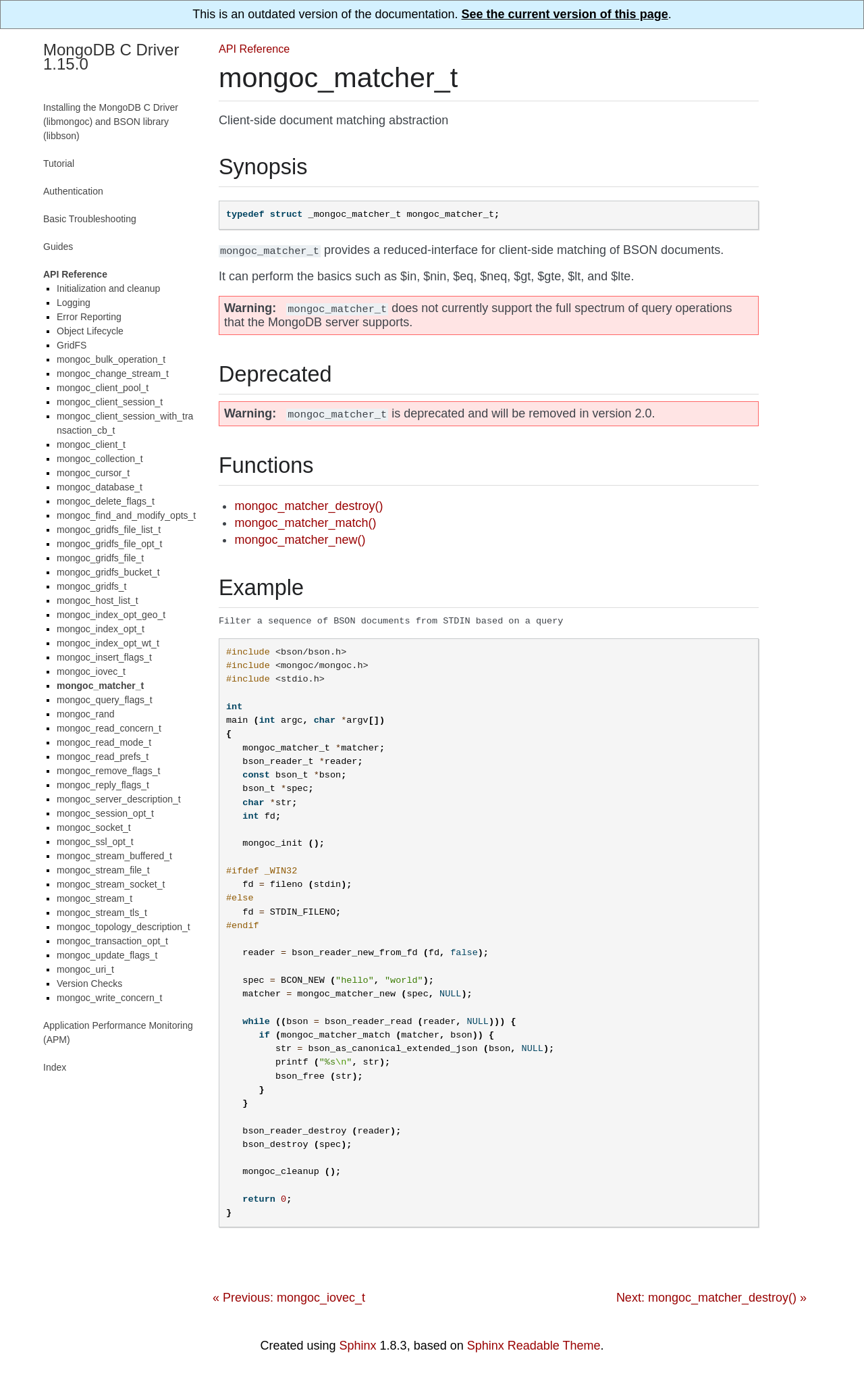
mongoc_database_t (99, 487)
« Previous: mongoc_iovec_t (289, 1298)
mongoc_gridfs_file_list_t (109, 529)
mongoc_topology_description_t (123, 926)
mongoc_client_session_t (110, 402)
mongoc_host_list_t (97, 600)
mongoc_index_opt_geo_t (111, 614)
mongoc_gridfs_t (92, 586)
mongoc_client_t (91, 444)
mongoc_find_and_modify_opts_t (126, 515)
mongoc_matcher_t (100, 685)
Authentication (73, 191)
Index (54, 1067)
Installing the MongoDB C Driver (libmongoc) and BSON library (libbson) (110, 121)
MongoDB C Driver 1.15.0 (111, 57)
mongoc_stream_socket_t (111, 884)
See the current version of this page (565, 14)
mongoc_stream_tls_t (102, 912)
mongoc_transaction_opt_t (112, 941)
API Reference (254, 49)
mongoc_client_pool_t (102, 387)
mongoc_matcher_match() (305, 523)
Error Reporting (89, 316)
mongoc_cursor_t (93, 472)
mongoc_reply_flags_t (103, 785)
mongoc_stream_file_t (103, 870)
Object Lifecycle (90, 331)
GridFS (71, 345)
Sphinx (358, 1346)
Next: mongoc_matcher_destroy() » (711, 1298)
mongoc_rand (86, 714)
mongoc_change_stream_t (113, 373)
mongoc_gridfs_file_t (100, 558)
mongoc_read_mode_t (104, 742)
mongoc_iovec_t (91, 671)
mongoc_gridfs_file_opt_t (109, 543)
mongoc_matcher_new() (299, 539)
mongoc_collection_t (100, 458)
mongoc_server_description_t (119, 799)
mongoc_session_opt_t (105, 813)
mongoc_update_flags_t (107, 955)
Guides (58, 246)
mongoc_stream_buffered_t (114, 855)
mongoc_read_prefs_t (102, 756)
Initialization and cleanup (108, 288)
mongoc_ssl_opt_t (95, 841)
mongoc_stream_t (94, 898)
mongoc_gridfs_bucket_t (108, 572)
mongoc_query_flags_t (105, 699)
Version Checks (89, 983)
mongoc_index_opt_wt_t (108, 643)
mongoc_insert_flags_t (104, 657)
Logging (73, 302)
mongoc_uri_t (85, 969)
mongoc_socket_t (94, 827)
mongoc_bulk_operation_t (111, 359)
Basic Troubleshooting (89, 218)
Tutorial (58, 163)
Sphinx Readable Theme (534, 1346)
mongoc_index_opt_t (100, 628)
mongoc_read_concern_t (109, 728)
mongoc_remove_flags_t (108, 770)
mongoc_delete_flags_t (106, 501)
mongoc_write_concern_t (109, 997)
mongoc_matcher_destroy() (308, 506)
